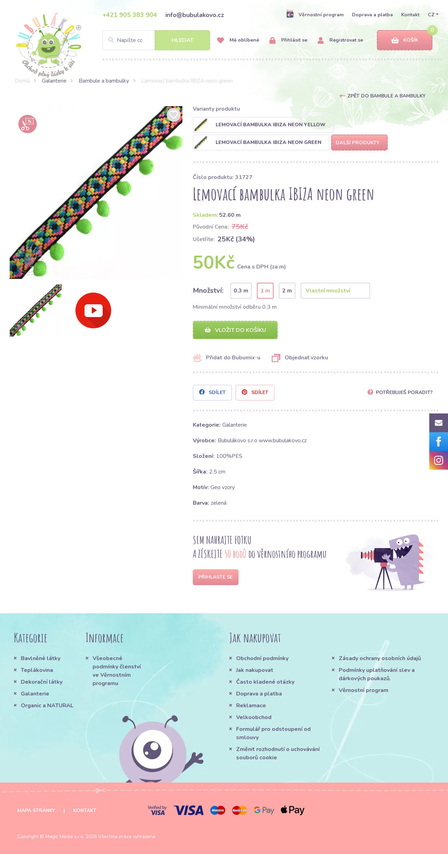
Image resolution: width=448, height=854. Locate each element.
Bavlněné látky (40, 658)
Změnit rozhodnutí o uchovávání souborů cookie (278, 753)
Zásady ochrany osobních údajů (380, 658)
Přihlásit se (288, 40)
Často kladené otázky (265, 682)
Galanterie (54, 81)
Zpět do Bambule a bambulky (386, 96)
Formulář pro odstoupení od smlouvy (273, 733)
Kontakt (410, 14)
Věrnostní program (315, 14)
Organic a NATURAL (47, 705)
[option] (96, 192)
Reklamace (251, 705)
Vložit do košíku (235, 330)
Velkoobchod (254, 717)
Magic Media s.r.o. (64, 836)
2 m (287, 290)
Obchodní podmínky (262, 658)
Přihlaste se (215, 577)
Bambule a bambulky (104, 81)
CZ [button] (431, 14)
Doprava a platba (372, 14)
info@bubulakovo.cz (194, 15)
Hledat (182, 40)
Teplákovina (37, 670)
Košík (404, 40)
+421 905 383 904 (129, 15)
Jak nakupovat (254, 670)
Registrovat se (340, 40)
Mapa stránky (36, 810)
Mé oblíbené (238, 40)
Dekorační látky (41, 682)
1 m (265, 290)
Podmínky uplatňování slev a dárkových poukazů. (377, 674)
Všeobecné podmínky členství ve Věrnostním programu (117, 671)
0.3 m (241, 290)
